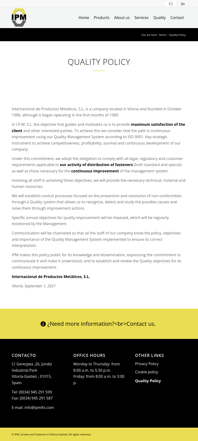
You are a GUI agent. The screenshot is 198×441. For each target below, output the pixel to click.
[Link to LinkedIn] (182, 3)
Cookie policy (146, 371)
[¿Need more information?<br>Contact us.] (99, 324)
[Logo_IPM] (19, 17)
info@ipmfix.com (39, 407)
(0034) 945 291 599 (35, 392)
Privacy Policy (147, 363)
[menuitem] (170, 3)
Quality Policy (148, 380)
